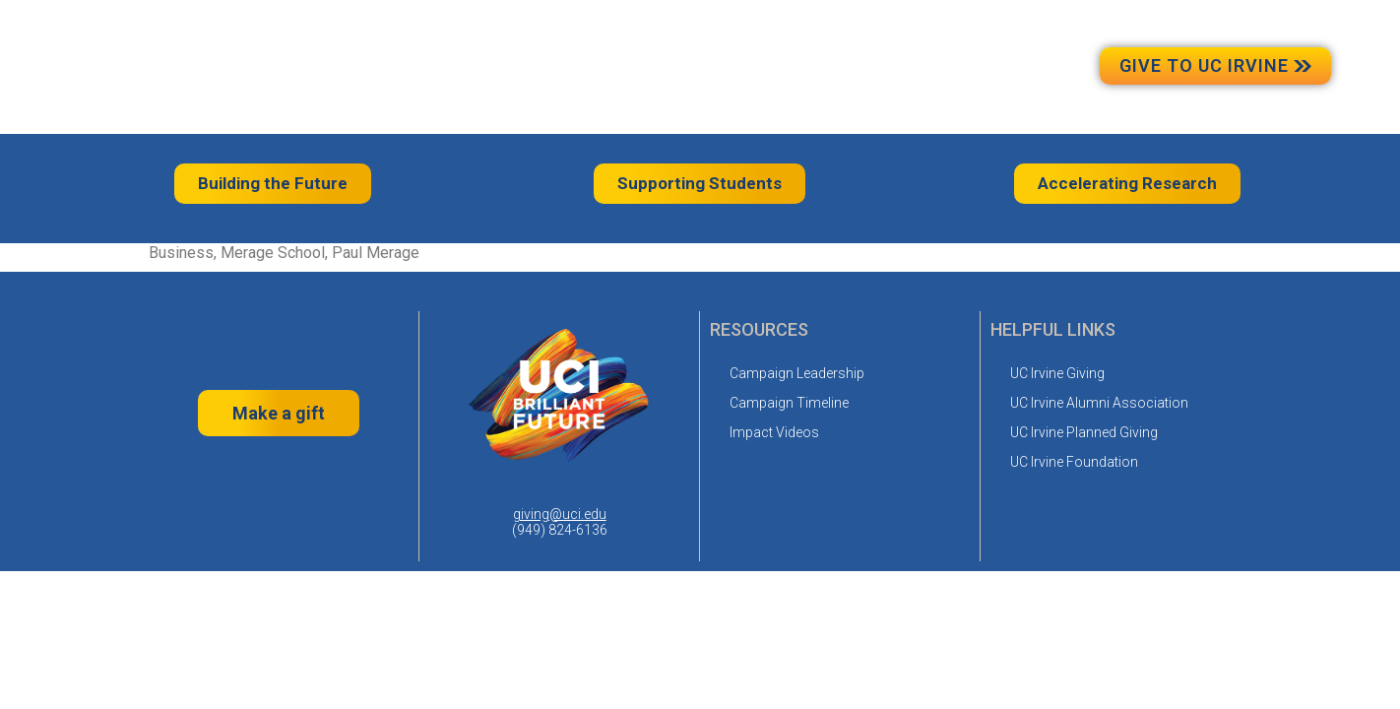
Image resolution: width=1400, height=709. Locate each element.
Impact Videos (774, 432)
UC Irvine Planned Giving (1084, 432)
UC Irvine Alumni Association (1099, 403)
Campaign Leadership (797, 373)
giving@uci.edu (559, 514)
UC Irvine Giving (1057, 373)
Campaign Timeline (789, 403)
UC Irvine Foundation (1074, 462)
